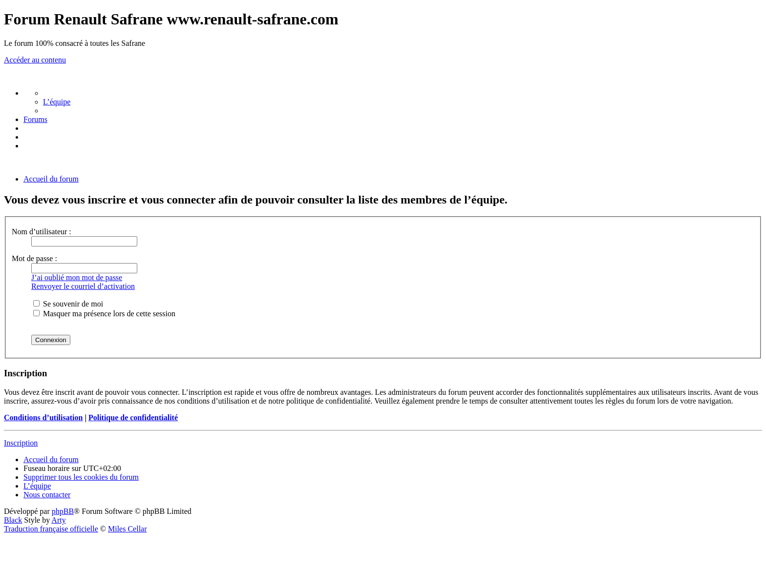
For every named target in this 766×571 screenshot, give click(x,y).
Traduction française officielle (51, 529)
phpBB (63, 511)
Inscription (21, 443)
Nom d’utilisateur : (41, 231)
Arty (58, 520)
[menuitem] (56, 102)
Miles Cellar (127, 529)
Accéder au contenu (35, 60)
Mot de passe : (34, 258)
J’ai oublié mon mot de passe (76, 277)
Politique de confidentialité (133, 417)
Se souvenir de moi (68, 304)
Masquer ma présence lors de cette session (104, 313)
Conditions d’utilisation (43, 417)
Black (13, 520)
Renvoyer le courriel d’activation (83, 286)
